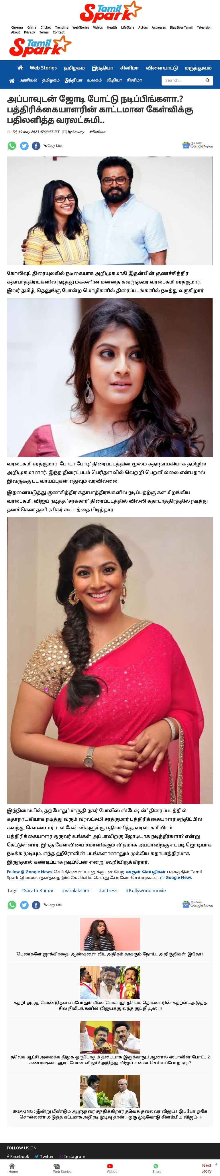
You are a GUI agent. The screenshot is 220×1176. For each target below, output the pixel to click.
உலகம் (94, 80)
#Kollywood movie (145, 890)
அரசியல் (28, 80)
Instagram (72, 1157)
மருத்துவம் (198, 68)
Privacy (29, 32)
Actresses (159, 27)
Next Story (206, 1168)
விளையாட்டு (162, 68)
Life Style (127, 27)
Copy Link (54, 145)
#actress (107, 890)
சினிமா (129, 68)
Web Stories (80, 27)
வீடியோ (114, 80)
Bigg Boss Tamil (181, 27)
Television (204, 27)
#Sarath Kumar (37, 890)
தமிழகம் (74, 68)
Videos (98, 27)
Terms (43, 32)
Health (112, 27)
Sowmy (78, 132)
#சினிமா (97, 132)
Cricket (45, 27)
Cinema (17, 27)
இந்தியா (102, 68)
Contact (58, 32)
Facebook (18, 1157)
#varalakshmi (76, 890)
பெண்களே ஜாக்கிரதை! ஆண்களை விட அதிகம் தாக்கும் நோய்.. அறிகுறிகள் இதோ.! (110, 954)
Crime (31, 27)
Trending (61, 27)
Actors (143, 27)
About (15, 32)
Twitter (44, 1157)
